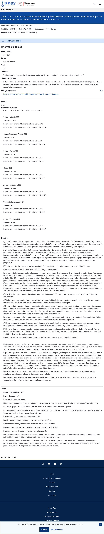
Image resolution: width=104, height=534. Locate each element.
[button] (100, 524)
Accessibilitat (52, 512)
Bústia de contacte (52, 521)
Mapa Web (52, 508)
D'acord (44, 530)
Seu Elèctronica (7, 10)
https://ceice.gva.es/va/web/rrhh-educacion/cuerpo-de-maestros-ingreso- (30, 94)
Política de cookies (52, 517)
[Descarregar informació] (55, 29)
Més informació (57, 530)
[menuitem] (52, 474)
